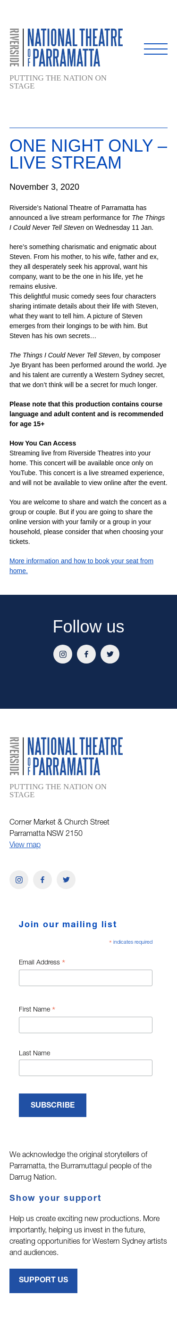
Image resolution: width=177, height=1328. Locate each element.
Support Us (43, 1281)
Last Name (34, 1054)
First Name (37, 1011)
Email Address (42, 964)
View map (25, 846)
